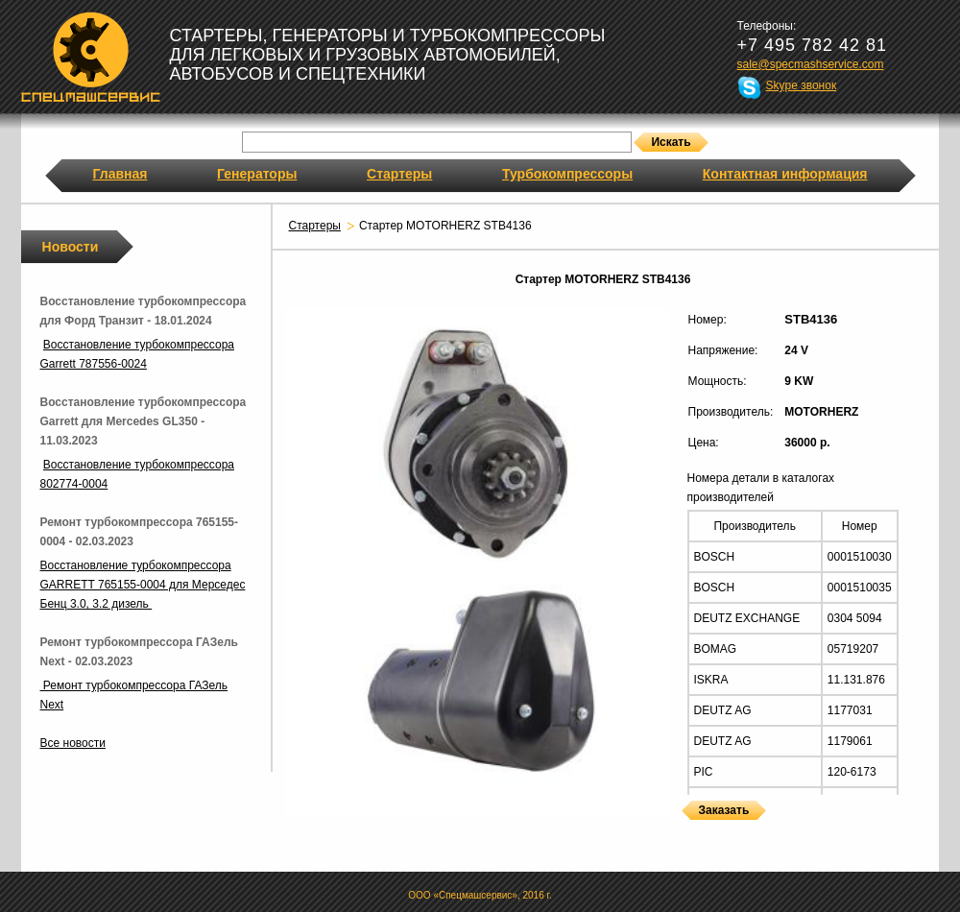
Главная (120, 173)
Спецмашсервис (90, 57)
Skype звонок (801, 85)
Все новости (73, 743)
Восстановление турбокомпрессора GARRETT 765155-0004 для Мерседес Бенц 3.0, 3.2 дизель (143, 585)
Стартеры (399, 173)
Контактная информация (785, 173)
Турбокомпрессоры (567, 173)
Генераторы (257, 173)
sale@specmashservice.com (810, 64)
